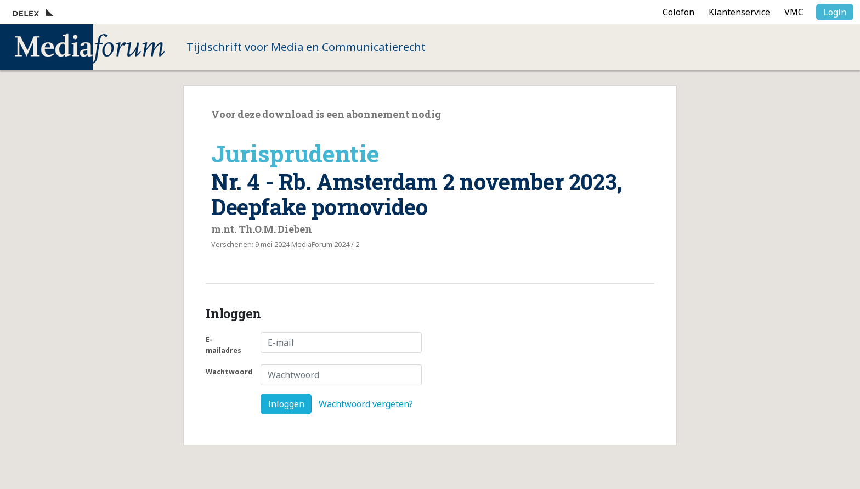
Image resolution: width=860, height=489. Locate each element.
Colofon (678, 12)
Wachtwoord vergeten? (366, 404)
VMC (794, 12)
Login (834, 12)
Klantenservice (739, 12)
